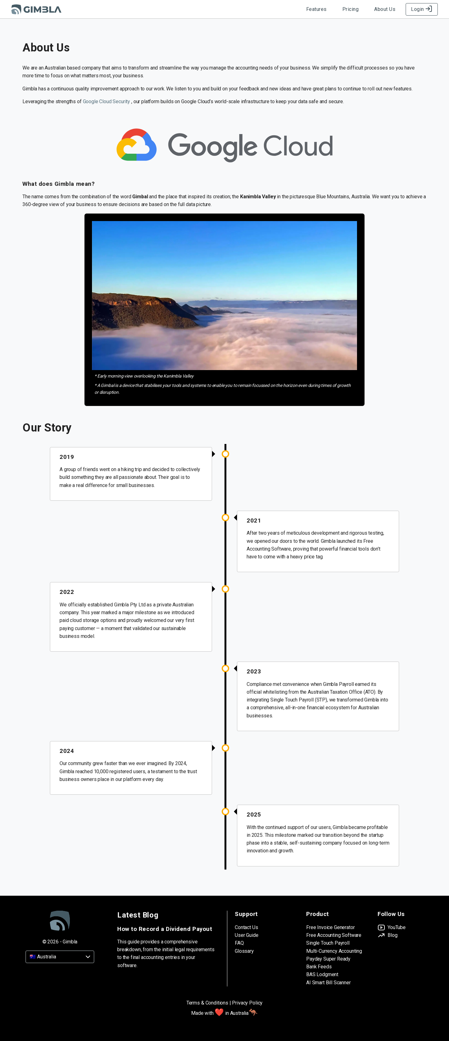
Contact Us (246, 927)
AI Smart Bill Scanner (328, 983)
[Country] (60, 957)
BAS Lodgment (322, 974)
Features (316, 9)
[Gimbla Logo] (36, 9)
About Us (384, 9)
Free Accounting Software (333, 935)
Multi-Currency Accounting (334, 951)
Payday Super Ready (328, 959)
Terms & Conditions (207, 1003)
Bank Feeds (318, 967)
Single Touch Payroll (328, 943)
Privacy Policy (247, 1003)
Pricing (350, 9)
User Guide (246, 935)
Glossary (244, 951)
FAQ (239, 943)
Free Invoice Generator (330, 927)
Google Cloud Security (107, 101)
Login (421, 9)
